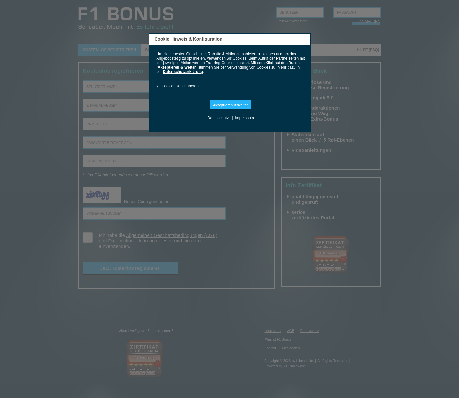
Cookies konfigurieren (180, 86)
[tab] (228, 86)
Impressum (244, 118)
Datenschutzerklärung (183, 72)
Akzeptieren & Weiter (230, 105)
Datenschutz (218, 118)
